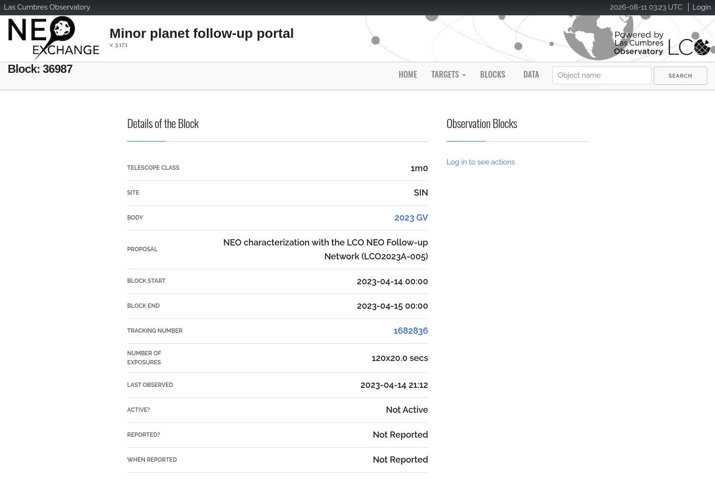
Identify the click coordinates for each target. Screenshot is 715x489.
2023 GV (411, 217)
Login (701, 7)
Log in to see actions (481, 162)
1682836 (410, 331)
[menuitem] (680, 76)
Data (531, 74)
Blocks (492, 74)
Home (408, 74)
